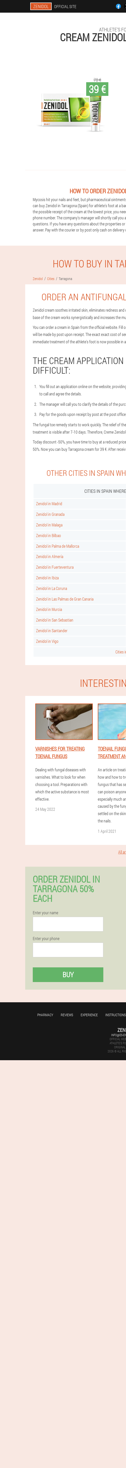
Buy (68, 974)
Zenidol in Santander (52, 630)
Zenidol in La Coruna (51, 588)
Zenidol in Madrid (49, 503)
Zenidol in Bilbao (48, 535)
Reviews (67, 1014)
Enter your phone (46, 939)
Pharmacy (45, 1014)
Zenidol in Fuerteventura (55, 567)
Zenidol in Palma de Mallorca (57, 546)
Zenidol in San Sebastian (54, 620)
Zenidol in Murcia (49, 609)
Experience (89, 1014)
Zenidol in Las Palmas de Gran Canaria (64, 599)
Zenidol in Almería (49, 556)
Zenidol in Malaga (49, 524)
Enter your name (45, 913)
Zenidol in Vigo (47, 641)
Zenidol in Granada (50, 514)
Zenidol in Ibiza (47, 577)
